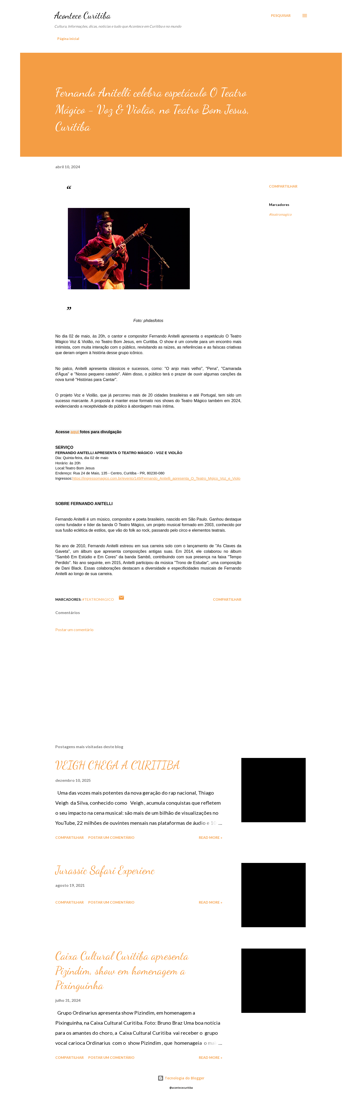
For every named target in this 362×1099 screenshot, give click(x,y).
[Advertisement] (140, 681)
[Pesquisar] (281, 15)
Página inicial (68, 38)
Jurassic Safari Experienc (105, 870)
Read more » (210, 837)
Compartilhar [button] (283, 186)
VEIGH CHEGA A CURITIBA (117, 765)
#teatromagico (280, 214)
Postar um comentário (74, 629)
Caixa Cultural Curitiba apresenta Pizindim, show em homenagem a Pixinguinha (122, 970)
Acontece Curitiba (82, 15)
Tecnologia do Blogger (181, 1078)
